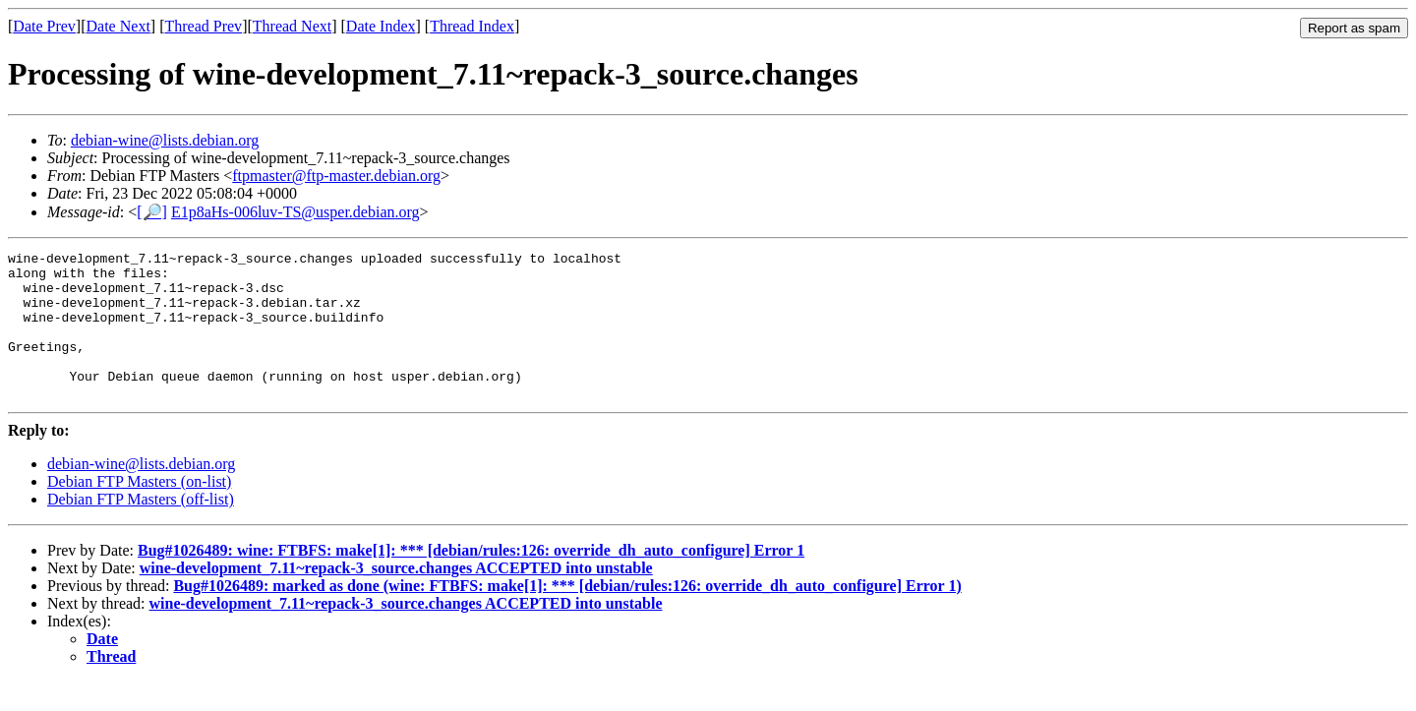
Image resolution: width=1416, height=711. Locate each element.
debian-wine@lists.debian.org (165, 140)
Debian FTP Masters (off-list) (140, 528)
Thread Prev (203, 26)
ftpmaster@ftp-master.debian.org (336, 175)
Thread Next (292, 26)
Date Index (381, 26)
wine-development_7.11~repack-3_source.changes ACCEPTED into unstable (396, 597)
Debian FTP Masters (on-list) (139, 511)
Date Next (118, 26)
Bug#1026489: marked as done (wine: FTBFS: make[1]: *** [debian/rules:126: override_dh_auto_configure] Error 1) (567, 615)
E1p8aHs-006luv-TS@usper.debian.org (295, 212)
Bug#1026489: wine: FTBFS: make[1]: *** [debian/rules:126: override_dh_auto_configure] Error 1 (471, 579)
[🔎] (152, 212)
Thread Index (472, 26)
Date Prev (44, 26)
